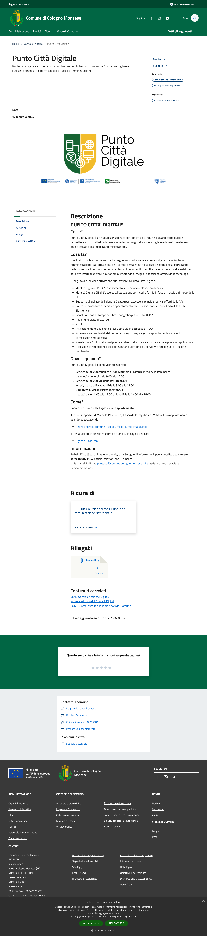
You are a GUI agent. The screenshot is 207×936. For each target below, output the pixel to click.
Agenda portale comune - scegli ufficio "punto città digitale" (112, 426)
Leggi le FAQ (79, 873)
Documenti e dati (17, 838)
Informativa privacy (131, 861)
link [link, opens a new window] (134, 916)
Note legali (126, 867)
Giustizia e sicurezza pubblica (120, 809)
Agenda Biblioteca (87, 441)
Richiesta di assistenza (84, 879)
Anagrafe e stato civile (68, 803)
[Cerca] (195, 18)
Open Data (126, 884)
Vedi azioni (160, 66)
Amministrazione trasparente (136, 855)
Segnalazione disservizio (85, 861)
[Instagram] (158, 18)
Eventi (155, 837)
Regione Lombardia (18, 4)
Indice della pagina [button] (25, 210)
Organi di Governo (18, 803)
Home (15, 44)
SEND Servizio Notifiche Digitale (90, 597)
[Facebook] (150, 18)
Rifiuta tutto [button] (116, 923)
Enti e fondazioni (17, 821)
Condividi (159, 59)
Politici (12, 827)
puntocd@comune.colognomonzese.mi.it (122, 463)
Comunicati (158, 809)
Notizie (39, 44)
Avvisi (155, 815)
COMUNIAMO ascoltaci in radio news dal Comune (101, 606)
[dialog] (103, 916)
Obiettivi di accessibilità (133, 873)
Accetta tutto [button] (91, 923)
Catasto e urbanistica (68, 815)
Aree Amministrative (19, 809)
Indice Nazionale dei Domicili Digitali (92, 601)
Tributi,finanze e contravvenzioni (122, 815)
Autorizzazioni (112, 826)
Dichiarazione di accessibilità (136, 879)
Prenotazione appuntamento (88, 855)
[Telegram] (166, 18)
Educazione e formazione (117, 803)
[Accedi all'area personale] (182, 4)
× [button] (203, 901)
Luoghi (155, 831)
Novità (27, 44)
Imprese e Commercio (68, 809)
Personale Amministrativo (22, 832)
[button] (103, 930)
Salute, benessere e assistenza (121, 821)
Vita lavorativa (64, 827)
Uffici (11, 815)
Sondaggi (77, 867)
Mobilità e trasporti (66, 821)
